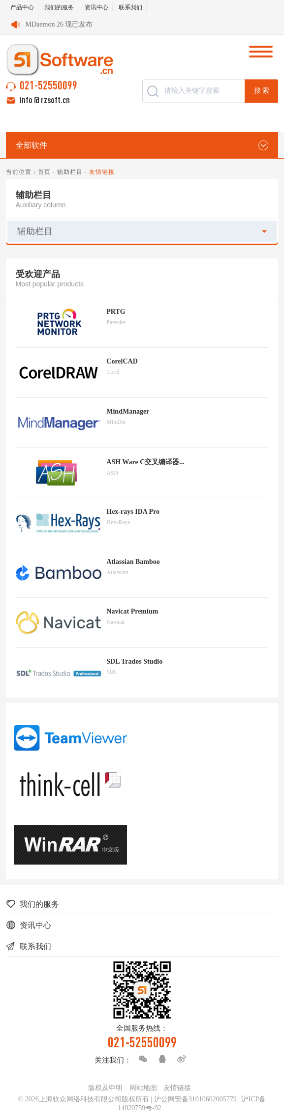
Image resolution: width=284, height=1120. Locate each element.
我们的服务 (59, 7)
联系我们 (130, 7)
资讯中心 (96, 7)
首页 (44, 171)
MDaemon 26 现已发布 (59, 24)
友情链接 (177, 1088)
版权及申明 (105, 1088)
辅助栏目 (70, 171)
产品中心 (22, 7)
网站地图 (143, 1088)
